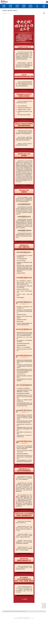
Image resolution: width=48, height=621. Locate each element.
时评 (37, 5)
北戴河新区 (30, 6)
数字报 (44, 5)
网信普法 (30, 5)
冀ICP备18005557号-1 (16, 618)
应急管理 (23, 6)
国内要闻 (10, 5)
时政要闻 (3, 5)
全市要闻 (3, 6)
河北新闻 (10, 6)
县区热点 (17, 6)
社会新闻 (17, 5)
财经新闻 (23, 5)
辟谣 (37, 6)
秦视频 (44, 6)
